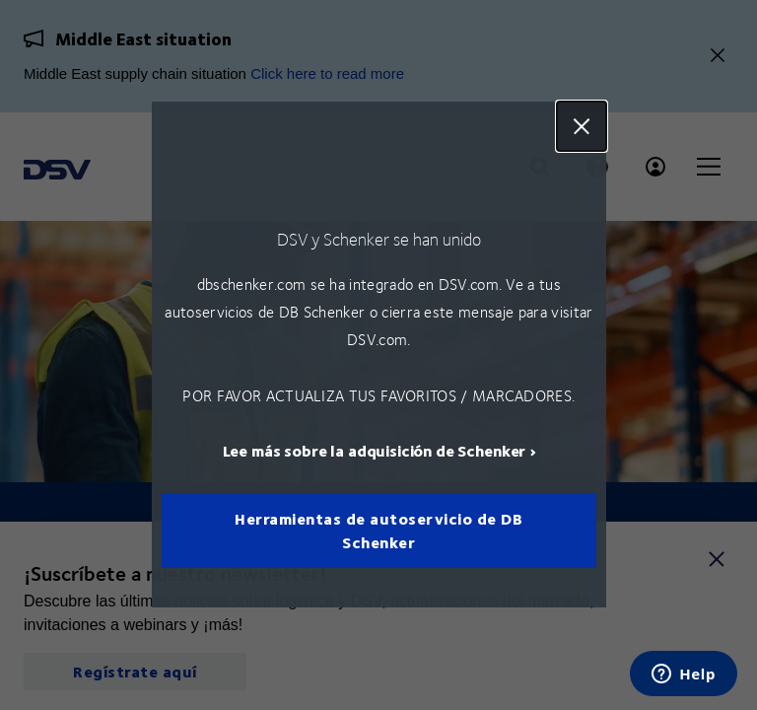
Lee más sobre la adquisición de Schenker (373, 451)
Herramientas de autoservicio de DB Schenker (378, 531)
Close (580, 126)
